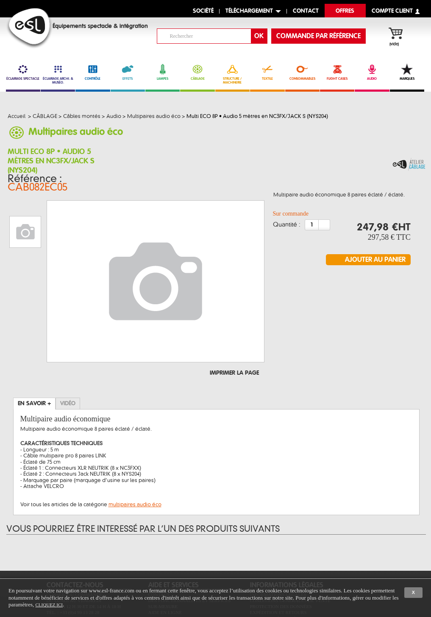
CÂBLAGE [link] (197, 72)
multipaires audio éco (134, 453)
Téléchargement (249, 11)
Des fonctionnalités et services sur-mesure (189, 552)
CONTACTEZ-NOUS (75, 533)
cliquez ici (49, 604)
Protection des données (281, 555)
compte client (392, 11)
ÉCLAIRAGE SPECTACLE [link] (23, 72)
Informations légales (278, 543)
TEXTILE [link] (267, 72)
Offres (345, 11)
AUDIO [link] (372, 72)
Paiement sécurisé (273, 566)
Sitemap (158, 566)
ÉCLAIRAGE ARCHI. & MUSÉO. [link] (58, 74)
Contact (159, 543)
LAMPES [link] (162, 72)
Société (203, 11)
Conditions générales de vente (290, 549)
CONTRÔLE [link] (92, 72)
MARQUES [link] (407, 72)
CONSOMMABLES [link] (302, 72)
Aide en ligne (165, 561)
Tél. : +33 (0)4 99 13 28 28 (73, 561)
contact (306, 11)
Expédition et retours (278, 561)
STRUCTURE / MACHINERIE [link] (232, 74)
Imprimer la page (234, 322)
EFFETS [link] (128, 72)
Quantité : (286, 219)
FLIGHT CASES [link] (337, 72)
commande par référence (318, 36)
